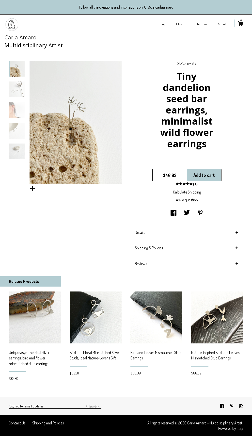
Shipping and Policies (48, 422)
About (222, 24)
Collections (200, 24)
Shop (162, 24)
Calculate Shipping (187, 192)
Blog (179, 24)
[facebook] (222, 406)
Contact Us (17, 422)
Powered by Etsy (230, 428)
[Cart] (240, 24)
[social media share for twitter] (187, 213)
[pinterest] (232, 406)
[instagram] (241, 406)
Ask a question (187, 199)
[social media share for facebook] (173, 213)
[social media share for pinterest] (200, 213)
